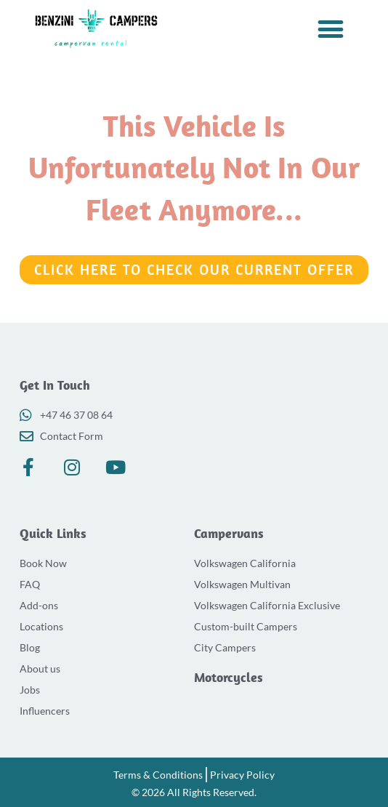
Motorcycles (228, 677)
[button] (331, 28)
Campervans (229, 533)
